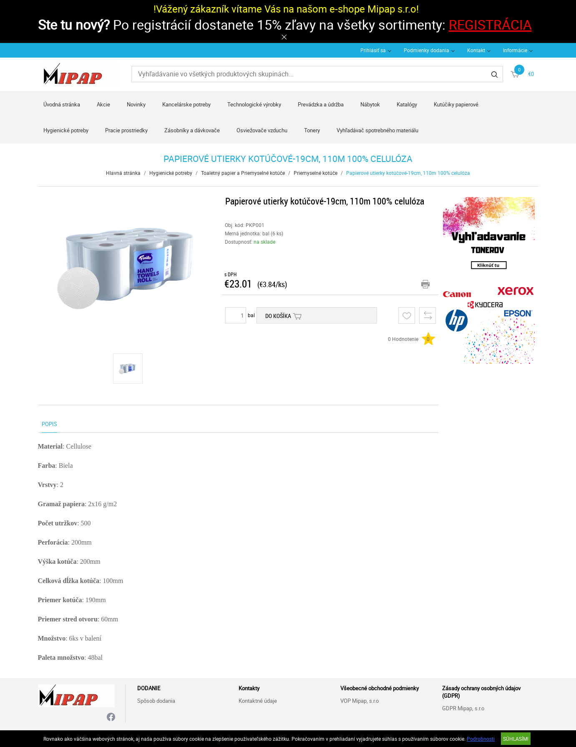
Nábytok (370, 104)
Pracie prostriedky (126, 130)
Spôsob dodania (156, 700)
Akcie (103, 104)
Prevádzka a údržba (321, 104)
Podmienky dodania (426, 50)
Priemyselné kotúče (315, 172)
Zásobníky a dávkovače (192, 130)
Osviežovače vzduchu (261, 130)
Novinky (136, 104)
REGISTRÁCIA (490, 24)
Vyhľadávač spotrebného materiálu (377, 130)
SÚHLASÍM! (515, 738)
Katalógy (407, 104)
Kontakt (476, 50)
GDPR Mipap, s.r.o (463, 708)
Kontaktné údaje (258, 700)
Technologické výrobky (254, 104)
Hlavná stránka (123, 172)
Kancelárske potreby (186, 104)
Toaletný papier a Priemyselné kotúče (243, 172)
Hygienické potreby (65, 130)
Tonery (312, 130)
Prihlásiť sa (373, 50)
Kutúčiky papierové (456, 104)
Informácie (515, 50)
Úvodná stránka (61, 104)
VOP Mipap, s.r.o (359, 700)
